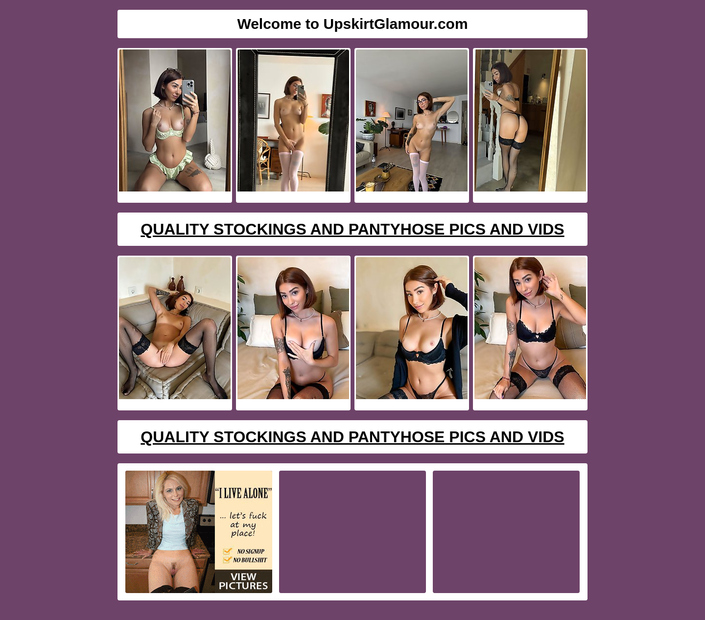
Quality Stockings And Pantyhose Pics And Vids (352, 229)
